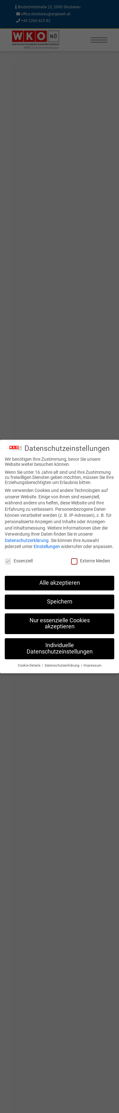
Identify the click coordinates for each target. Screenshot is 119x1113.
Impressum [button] (92, 665)
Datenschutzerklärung (27, 540)
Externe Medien (90, 560)
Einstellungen (47, 546)
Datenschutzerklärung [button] (62, 665)
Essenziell (19, 560)
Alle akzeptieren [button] (59, 583)
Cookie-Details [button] (30, 665)
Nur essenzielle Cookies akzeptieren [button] (60, 623)
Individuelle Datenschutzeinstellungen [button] (60, 648)
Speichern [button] (59, 601)
